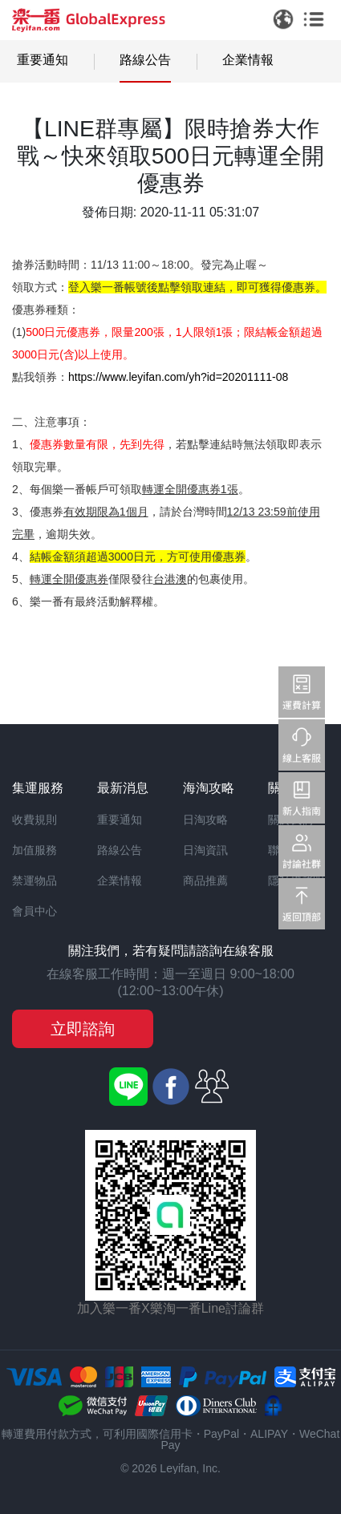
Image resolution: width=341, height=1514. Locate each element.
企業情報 (248, 60)
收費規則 (34, 819)
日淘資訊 (205, 850)
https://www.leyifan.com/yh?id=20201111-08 (178, 376)
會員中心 (34, 911)
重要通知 (42, 60)
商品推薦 (205, 880)
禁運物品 (34, 880)
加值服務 (34, 850)
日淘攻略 (205, 819)
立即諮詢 (83, 1029)
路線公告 (145, 60)
